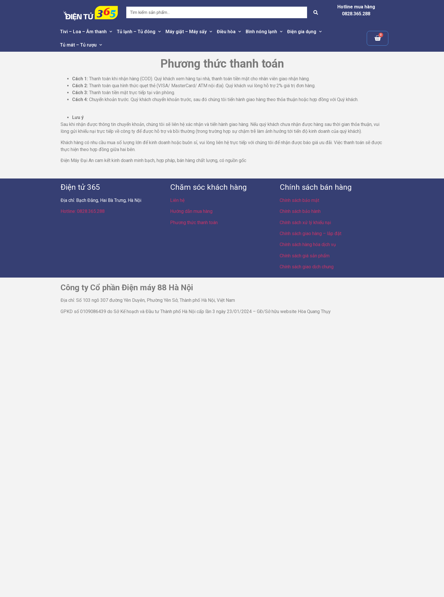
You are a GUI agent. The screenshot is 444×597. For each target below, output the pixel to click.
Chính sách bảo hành (300, 211)
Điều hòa (229, 31)
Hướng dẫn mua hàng (191, 211)
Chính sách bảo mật (299, 200)
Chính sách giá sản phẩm (305, 255)
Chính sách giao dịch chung (307, 266)
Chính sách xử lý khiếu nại (305, 222)
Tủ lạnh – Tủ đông (139, 31)
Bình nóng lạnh (264, 31)
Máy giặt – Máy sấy (188, 31)
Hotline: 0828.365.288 (83, 211)
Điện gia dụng (304, 31)
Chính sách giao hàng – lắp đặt (310, 233)
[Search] (315, 12)
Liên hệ (177, 200)
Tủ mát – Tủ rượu (81, 44)
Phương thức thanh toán (194, 222)
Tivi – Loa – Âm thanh (86, 31)
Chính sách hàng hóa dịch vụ (308, 244)
